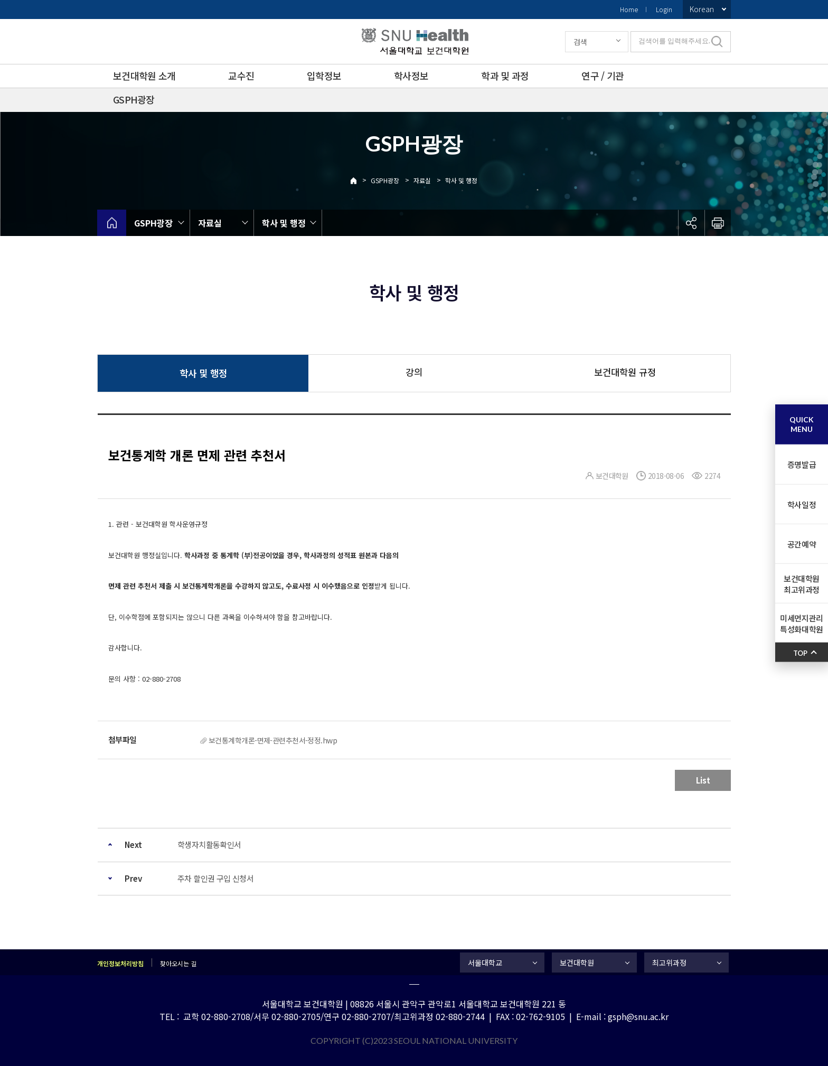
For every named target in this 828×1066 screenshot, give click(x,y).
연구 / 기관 (602, 75)
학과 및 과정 (505, 75)
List (703, 780)
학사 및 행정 (461, 180)
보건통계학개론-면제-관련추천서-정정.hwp (273, 740)
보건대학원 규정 (625, 372)
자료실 (422, 180)
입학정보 (324, 75)
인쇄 (717, 223)
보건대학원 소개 (144, 75)
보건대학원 (577, 962)
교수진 (241, 75)
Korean (702, 9)
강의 (414, 372)
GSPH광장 (134, 99)
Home (629, 9)
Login (664, 9)
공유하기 (691, 223)
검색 (580, 41)
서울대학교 (485, 962)
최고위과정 (669, 962)
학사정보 (411, 75)
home (111, 223)
